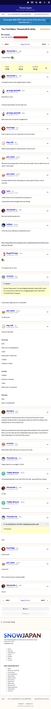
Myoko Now (11, 679)
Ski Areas (10, 651)
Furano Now (11, 672)
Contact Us (29, 704)
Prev (7, 44)
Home (9, 649)
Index (9, 668)
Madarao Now (12, 678)
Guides (10, 654)
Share (25, 608)
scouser (6, 35)
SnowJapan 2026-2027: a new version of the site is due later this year (24, 21)
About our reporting (13, 670)
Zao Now (10, 691)
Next (44, 44)
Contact (10, 660)
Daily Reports (11, 652)
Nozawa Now (11, 685)
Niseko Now (11, 683)
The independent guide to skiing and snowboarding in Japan (20, 639)
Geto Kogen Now (12, 674)
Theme (21, 704)
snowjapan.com (8, 643)
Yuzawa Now (11, 689)
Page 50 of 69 (25, 44)
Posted (13, 53)
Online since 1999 (9, 641)
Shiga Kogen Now (12, 687)
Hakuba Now (11, 676)
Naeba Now (11, 681)
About (9, 658)
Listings (10, 656)
